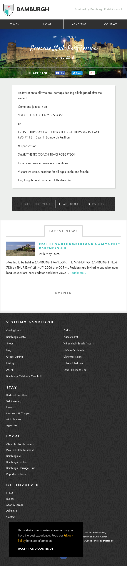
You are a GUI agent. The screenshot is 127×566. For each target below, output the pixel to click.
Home (47, 24)
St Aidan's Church (74, 350)
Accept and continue (35, 549)
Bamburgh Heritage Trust (20, 468)
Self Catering (13, 401)
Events (10, 499)
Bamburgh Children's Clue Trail (23, 376)
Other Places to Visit (75, 370)
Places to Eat (71, 337)
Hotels (10, 407)
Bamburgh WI (14, 456)
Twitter (96, 204)
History (10, 363)
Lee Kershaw (83, 536)
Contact (111, 24)
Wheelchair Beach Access (79, 343)
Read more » (78, 272)
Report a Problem (16, 474)
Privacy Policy (99, 532)
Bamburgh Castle (16, 337)
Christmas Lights (73, 357)
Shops (9, 343)
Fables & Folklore (73, 363)
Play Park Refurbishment (20, 450)
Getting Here (13, 330)
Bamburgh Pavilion (16, 462)
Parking (68, 330)
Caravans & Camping (18, 413)
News (9, 493)
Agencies (11, 425)
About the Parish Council (20, 444)
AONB (10, 370)
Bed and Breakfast (16, 395)
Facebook (68, 204)
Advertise (79, 24)
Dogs (9, 350)
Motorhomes (13, 419)
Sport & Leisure (15, 505)
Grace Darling (14, 357)
